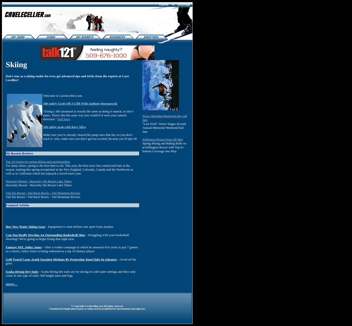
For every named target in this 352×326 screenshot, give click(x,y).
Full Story (63, 119)
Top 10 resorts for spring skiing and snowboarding (38, 161)
